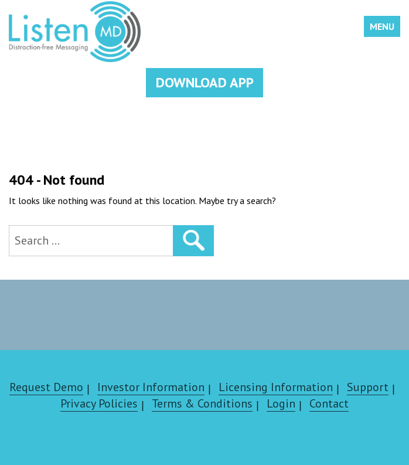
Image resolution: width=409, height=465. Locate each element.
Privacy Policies (99, 403)
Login (281, 403)
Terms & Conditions (202, 403)
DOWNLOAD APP (205, 82)
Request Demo (46, 387)
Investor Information (151, 387)
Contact (329, 403)
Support (367, 387)
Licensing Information (276, 387)
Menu (382, 26)
